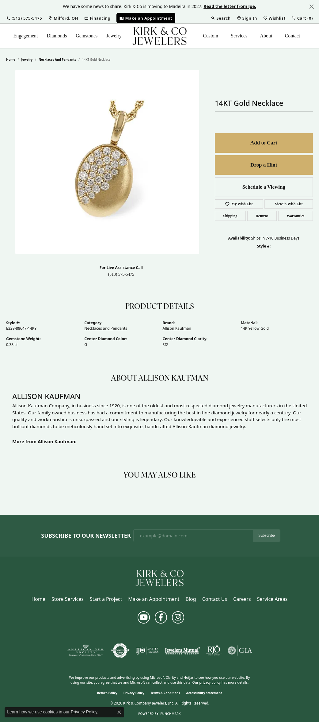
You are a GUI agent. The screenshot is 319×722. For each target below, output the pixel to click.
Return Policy (107, 692)
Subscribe (266, 535)
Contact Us (214, 599)
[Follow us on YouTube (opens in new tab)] (144, 617)
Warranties (296, 216)
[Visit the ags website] (85, 650)
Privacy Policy (133, 692)
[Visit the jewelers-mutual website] (182, 650)
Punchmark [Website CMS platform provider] (170, 714)
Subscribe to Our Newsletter (86, 535)
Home (10, 59)
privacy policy (210, 682)
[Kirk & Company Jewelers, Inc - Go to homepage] (159, 577)
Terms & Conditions (165, 692)
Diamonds (57, 35)
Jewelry (114, 35)
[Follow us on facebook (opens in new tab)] (161, 617)
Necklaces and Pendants (57, 59)
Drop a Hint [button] (263, 165)
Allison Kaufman (177, 328)
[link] (63, 18)
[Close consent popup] (119, 712)
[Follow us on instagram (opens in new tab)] (178, 617)
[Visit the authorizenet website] (120, 650)
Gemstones (86, 35)
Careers (242, 599)
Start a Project (106, 599)
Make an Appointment (153, 599)
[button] (24, 18)
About (266, 35)
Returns (262, 216)
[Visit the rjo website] (214, 650)
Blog (191, 599)
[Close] (311, 6)
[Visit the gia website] (240, 650)
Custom (210, 35)
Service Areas (272, 599)
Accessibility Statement (204, 692)
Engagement (25, 35)
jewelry (26, 59)
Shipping (230, 216)
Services (239, 35)
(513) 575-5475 (121, 274)
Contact (292, 35)
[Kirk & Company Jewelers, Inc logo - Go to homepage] (159, 36)
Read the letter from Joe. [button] (229, 6)
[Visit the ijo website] (147, 650)
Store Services (67, 599)
